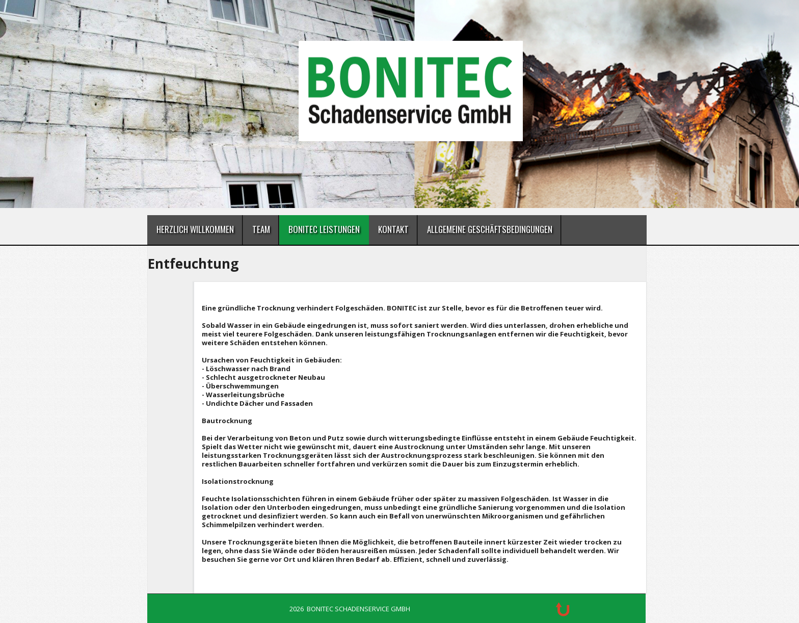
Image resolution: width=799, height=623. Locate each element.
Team (261, 229)
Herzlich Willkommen (195, 229)
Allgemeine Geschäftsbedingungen (489, 229)
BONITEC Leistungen (324, 229)
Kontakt (393, 229)
